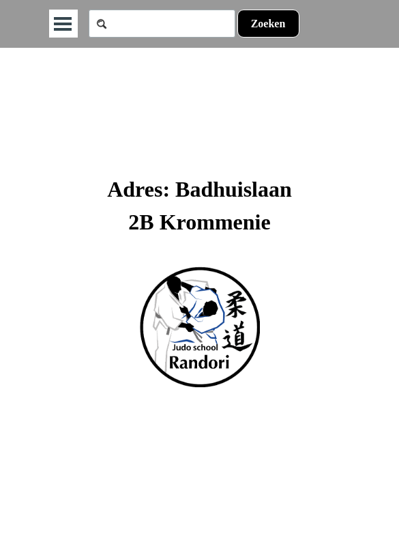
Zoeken (268, 23)
